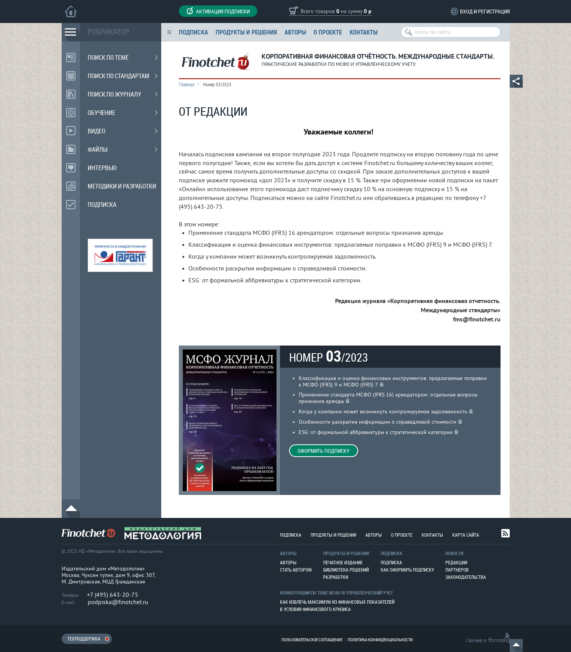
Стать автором (296, 570)
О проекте (328, 32)
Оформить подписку (324, 450)
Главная (187, 84)
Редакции (456, 562)
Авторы (295, 32)
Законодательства (465, 577)
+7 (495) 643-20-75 (112, 594)
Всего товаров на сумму (336, 11)
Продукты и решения (246, 32)
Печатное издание (343, 562)
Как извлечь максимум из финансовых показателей (337, 602)
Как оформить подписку (407, 570)
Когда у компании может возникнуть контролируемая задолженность (383, 411)
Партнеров (457, 570)
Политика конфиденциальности (380, 639)
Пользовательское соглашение (311, 639)
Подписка (193, 32)
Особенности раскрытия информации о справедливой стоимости (377, 422)
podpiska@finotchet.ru (118, 602)
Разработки (335, 577)
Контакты (364, 32)
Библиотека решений (346, 570)
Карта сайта (465, 535)
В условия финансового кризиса (315, 609)
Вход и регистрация (485, 11)
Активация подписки (218, 11)
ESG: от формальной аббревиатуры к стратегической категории (376, 432)
